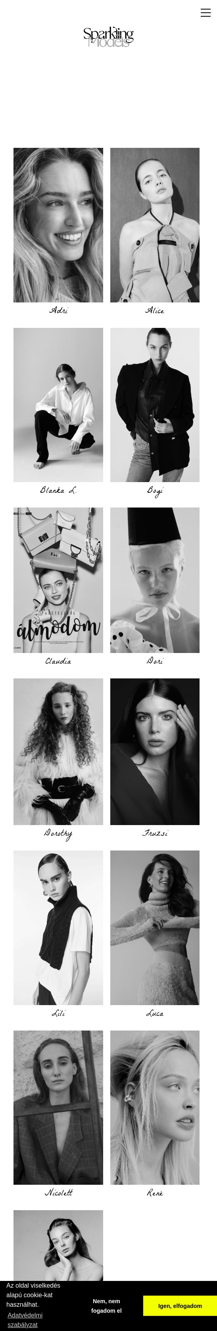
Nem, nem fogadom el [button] (106, 1306)
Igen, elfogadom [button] (180, 1306)
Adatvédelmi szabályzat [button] (25, 1320)
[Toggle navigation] (203, 13)
